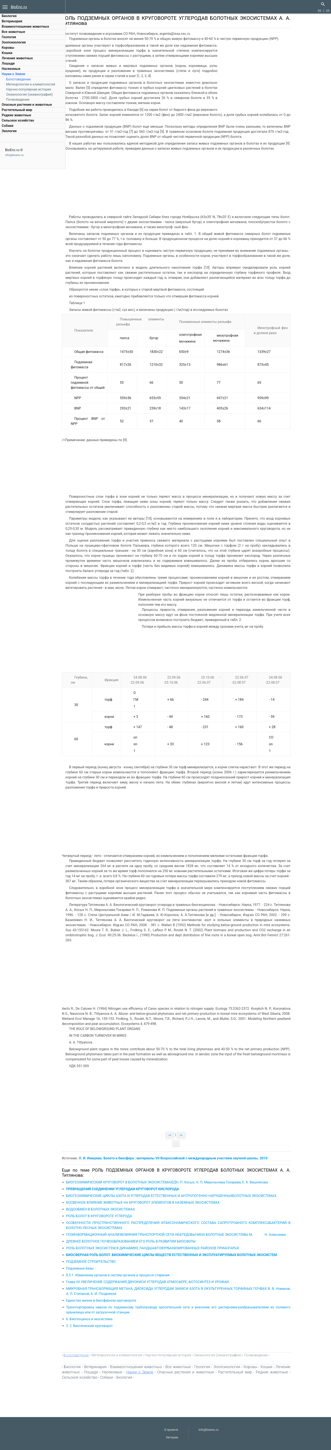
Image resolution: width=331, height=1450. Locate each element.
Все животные (13, 32)
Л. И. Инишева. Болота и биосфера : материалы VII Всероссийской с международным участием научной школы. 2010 (192, 1158)
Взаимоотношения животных (25, 26)
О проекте (171, 1429)
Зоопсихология (14, 42)
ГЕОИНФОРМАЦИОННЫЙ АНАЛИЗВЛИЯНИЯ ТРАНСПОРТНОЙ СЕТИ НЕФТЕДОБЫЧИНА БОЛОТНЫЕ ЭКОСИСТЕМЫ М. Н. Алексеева (195, 1235)
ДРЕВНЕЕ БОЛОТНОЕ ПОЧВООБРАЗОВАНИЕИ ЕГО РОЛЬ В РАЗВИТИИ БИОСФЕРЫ (150, 1241)
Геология (9, 37)
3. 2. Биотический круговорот (108, 1326)
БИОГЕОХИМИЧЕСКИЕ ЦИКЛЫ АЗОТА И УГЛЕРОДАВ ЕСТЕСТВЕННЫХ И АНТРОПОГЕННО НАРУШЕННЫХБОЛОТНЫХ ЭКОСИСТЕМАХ (190, 1196)
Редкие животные (16, 115)
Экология (9, 131)
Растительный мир (17, 110)
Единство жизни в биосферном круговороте (120, 1300)
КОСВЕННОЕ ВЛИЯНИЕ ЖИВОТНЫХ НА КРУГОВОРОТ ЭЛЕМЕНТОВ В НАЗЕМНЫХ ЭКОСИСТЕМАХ (162, 1203)
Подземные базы (99, 1268)
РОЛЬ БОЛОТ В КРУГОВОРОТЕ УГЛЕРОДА (118, 1216)
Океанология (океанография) (29, 94)
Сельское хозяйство (18, 120)
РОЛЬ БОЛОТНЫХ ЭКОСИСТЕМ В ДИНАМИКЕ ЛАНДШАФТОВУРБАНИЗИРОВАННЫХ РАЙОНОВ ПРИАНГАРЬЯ (171, 1248)
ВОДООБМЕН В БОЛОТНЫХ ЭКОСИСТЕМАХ (119, 1209)
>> (328, 10)
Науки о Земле (13, 74)
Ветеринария (12, 21)
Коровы (8, 48)
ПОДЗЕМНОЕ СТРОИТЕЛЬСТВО (110, 1262)
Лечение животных (17, 58)
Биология (9, 16)
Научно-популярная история (28, 89)
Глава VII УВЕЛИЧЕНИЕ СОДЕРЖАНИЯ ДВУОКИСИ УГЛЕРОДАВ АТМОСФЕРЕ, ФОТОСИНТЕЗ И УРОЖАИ (166, 1282)
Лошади (8, 63)
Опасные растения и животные (27, 105)
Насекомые (11, 69)
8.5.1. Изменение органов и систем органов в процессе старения (137, 1275)
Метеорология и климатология (30, 84)
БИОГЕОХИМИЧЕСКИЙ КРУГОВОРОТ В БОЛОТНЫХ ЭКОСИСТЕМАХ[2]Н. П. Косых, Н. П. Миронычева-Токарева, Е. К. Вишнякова (186, 1182)
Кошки (7, 53)
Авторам (172, 1437)
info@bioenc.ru (14, 155)
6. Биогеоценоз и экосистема (108, 1319)
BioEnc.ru (19, 7)
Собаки (7, 126)
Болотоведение (18, 79)
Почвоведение (17, 100)
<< (319, 10)
